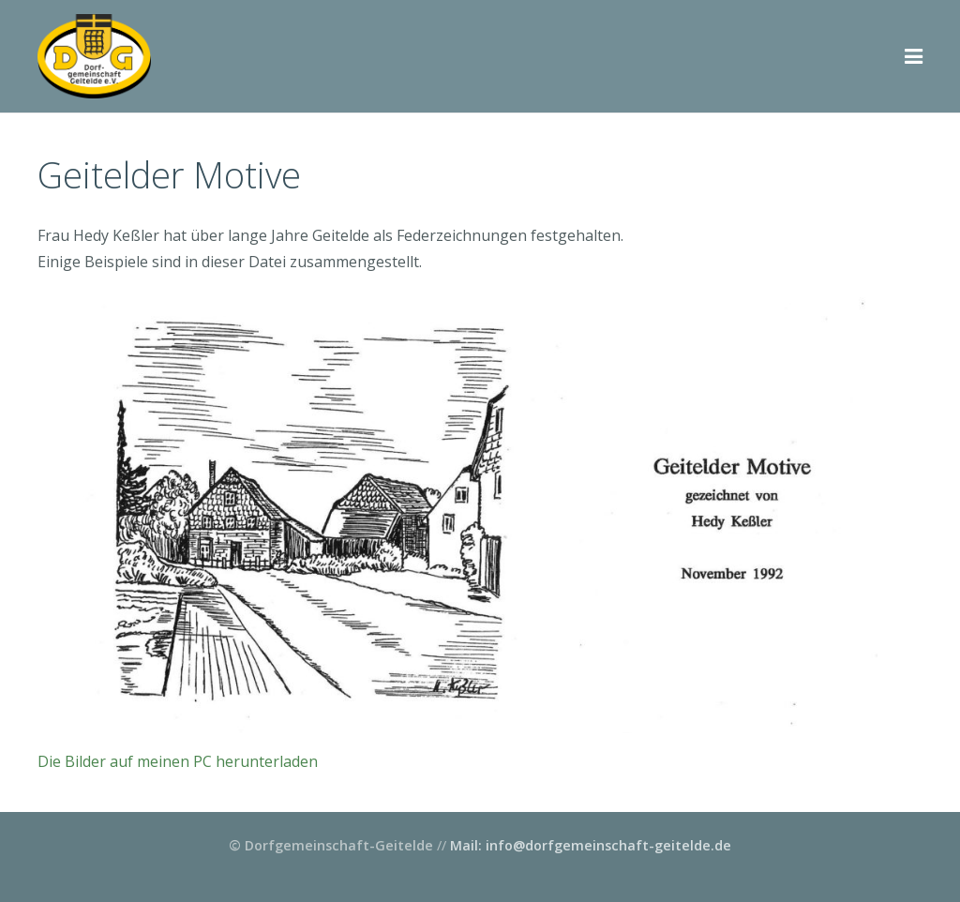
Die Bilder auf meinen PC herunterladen (178, 761)
